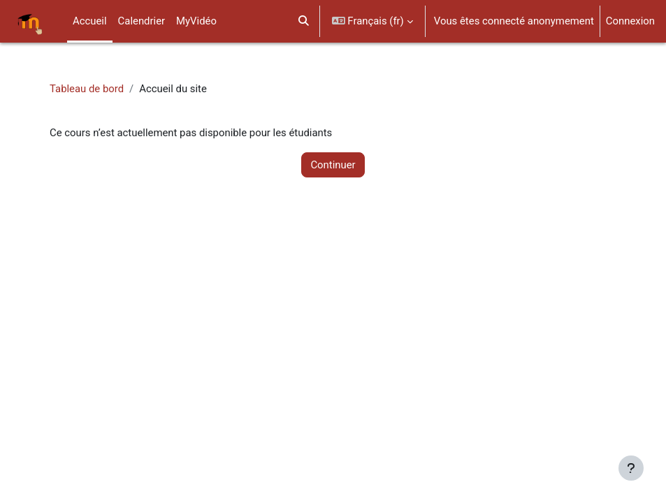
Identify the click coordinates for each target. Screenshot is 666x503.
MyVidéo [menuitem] (196, 21)
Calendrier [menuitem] (141, 21)
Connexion (630, 21)
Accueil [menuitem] (90, 21)
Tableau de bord (87, 88)
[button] (304, 21)
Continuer (332, 165)
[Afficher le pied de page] (631, 468)
